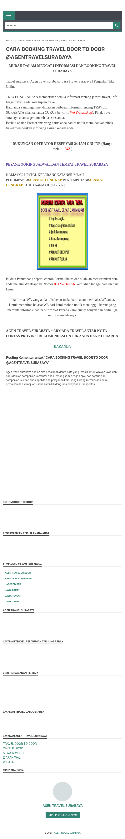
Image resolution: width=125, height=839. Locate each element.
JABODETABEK (13, 584)
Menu (9, 15)
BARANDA (62, 346)
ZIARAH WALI (12, 757)
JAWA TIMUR (12, 601)
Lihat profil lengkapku (62, 815)
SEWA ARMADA (13, 753)
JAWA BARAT (12, 590)
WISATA (8, 762)
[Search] (59, 25)
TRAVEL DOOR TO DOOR (20, 744)
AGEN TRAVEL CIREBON (18, 572)
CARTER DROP (13, 748)
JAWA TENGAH (13, 596)
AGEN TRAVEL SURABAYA (18, 578)
